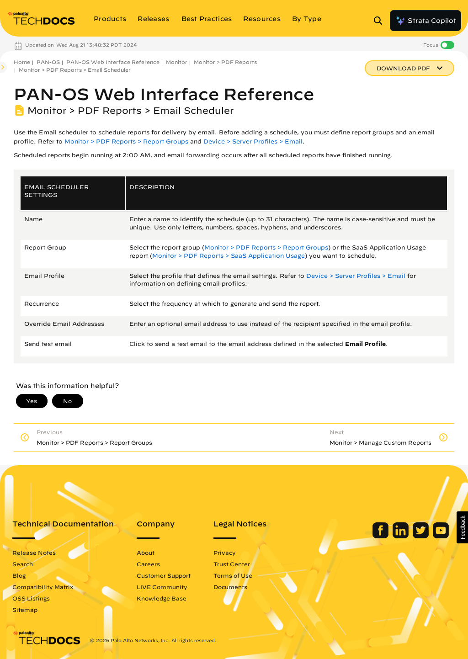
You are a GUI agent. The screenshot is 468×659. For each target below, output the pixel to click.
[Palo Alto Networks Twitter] (422, 536)
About (145, 552)
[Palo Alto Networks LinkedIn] (401, 536)
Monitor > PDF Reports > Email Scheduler (75, 70)
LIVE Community (162, 587)
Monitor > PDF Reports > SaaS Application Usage (228, 255)
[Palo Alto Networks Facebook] (381, 536)
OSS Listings (31, 598)
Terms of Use (232, 575)
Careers (148, 564)
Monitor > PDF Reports (225, 62)
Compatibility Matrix (42, 587)
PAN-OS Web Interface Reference (113, 62)
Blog (19, 575)
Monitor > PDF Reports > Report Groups (126, 141)
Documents (230, 587)
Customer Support (164, 575)
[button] (462, 527)
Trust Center (231, 564)
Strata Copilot (425, 20)
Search (22, 564)
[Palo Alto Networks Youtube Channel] (441, 536)
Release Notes (34, 552)
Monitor (176, 62)
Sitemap (24, 609)
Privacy (224, 552)
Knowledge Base (161, 598)
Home (22, 62)
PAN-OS (48, 62)
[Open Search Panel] (381, 20)
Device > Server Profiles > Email (253, 141)
